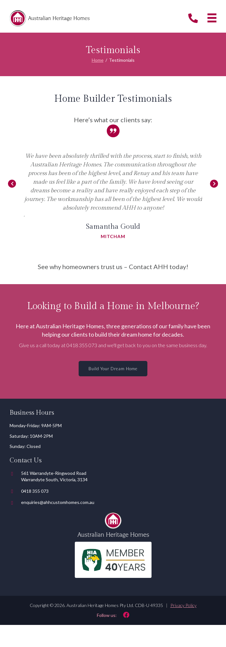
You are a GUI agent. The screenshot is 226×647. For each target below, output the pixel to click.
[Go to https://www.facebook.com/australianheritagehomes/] (113, 615)
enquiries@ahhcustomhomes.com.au (57, 502)
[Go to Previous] (12, 184)
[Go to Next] (214, 184)
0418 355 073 (81, 345)
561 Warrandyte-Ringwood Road (53, 473)
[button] (113, 368)
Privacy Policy (183, 605)
